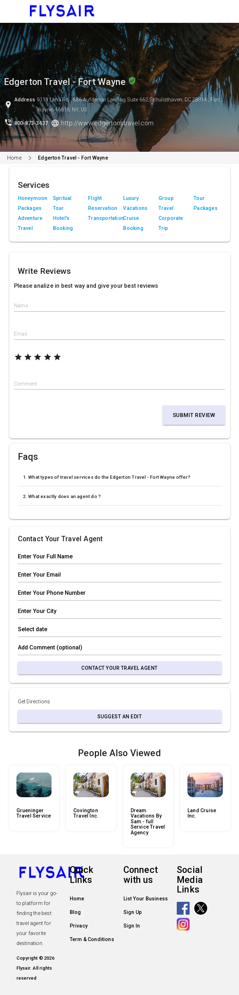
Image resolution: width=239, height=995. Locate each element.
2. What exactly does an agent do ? (62, 496)
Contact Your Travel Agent (119, 668)
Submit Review (194, 415)
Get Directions (34, 701)
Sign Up (132, 912)
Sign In (131, 926)
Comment (25, 384)
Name (21, 305)
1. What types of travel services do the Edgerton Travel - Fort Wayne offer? (107, 477)
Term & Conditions (92, 939)
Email (20, 334)
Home (14, 158)
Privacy (79, 926)
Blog (75, 912)
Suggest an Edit (119, 716)
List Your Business (145, 898)
